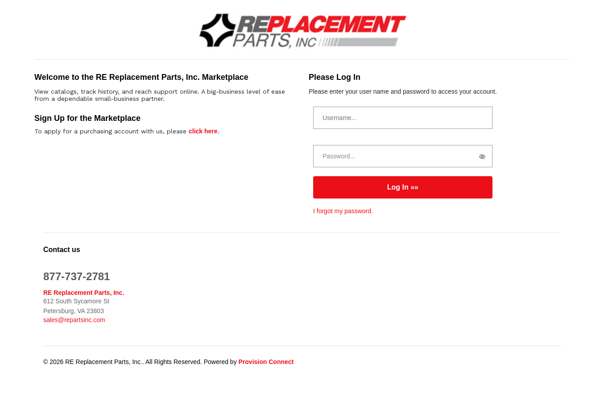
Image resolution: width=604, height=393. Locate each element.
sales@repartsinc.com (74, 319)
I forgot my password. (343, 211)
